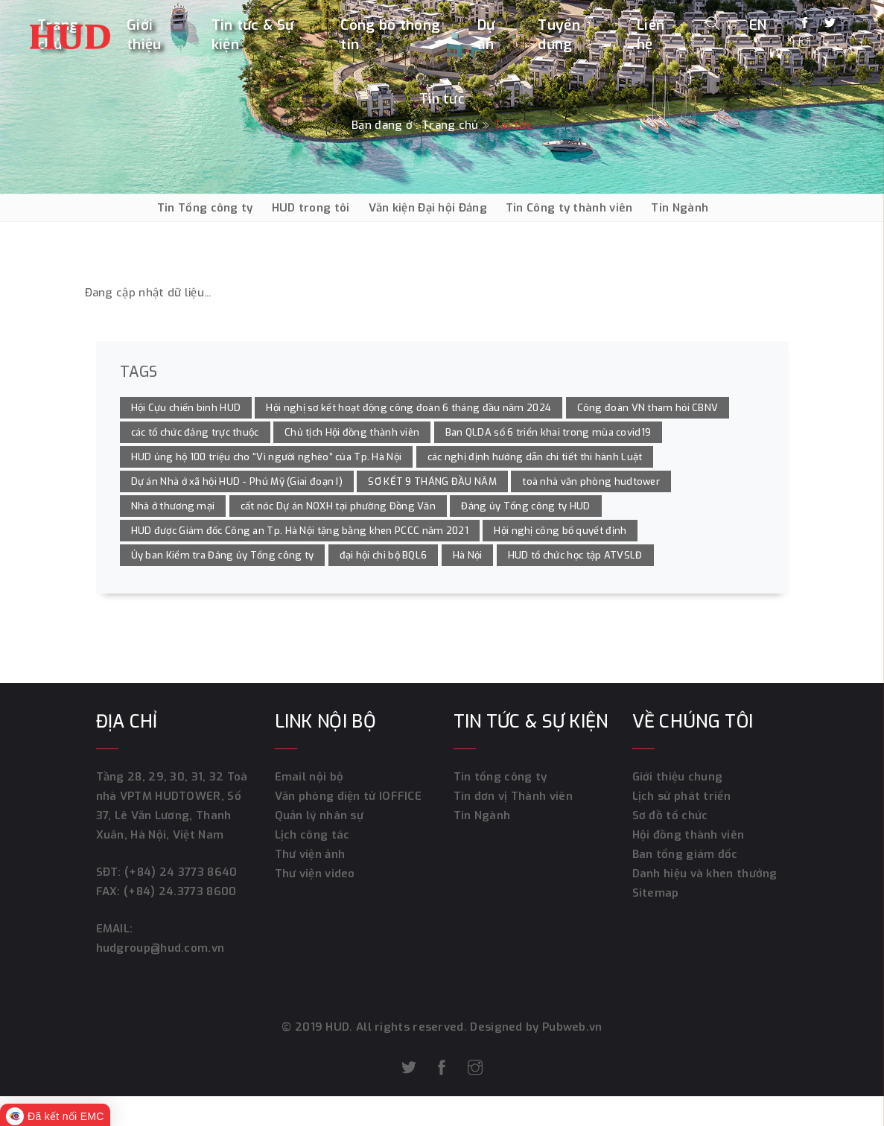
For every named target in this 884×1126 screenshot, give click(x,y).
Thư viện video (315, 873)
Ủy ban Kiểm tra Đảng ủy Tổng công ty (222, 555)
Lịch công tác (312, 834)
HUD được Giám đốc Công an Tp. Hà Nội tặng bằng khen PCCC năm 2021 (300, 530)
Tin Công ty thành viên (569, 207)
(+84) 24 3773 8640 (180, 872)
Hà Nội (468, 555)
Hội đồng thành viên (688, 834)
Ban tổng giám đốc (685, 854)
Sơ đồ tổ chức (670, 815)
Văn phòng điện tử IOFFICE (348, 796)
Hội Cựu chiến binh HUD (186, 407)
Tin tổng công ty (500, 776)
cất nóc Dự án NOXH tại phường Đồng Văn (338, 506)
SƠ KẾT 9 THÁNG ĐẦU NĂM (432, 481)
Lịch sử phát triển (681, 796)
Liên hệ (650, 35)
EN (758, 25)
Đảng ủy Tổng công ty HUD (525, 506)
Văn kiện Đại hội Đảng (428, 207)
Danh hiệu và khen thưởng (705, 873)
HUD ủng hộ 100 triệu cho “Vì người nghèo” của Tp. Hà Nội (266, 457)
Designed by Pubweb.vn (534, 1027)
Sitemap (655, 892)
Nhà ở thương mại (173, 506)
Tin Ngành (679, 207)
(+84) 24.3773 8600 (180, 891)
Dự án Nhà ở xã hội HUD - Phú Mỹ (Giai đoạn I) (237, 481)
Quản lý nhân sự (319, 815)
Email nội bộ (309, 776)
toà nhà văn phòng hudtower (591, 481)
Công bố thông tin (390, 35)
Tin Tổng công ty (205, 207)
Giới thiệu (144, 35)
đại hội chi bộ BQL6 (383, 555)
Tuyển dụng (559, 35)
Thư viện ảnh (310, 854)
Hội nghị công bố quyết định (560, 530)
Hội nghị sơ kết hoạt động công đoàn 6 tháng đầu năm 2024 (408, 407)
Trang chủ (450, 125)
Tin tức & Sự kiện (253, 35)
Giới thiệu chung (677, 776)
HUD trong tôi (311, 207)
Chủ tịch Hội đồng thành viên (351, 432)
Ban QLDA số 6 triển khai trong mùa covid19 (548, 432)
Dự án (486, 35)
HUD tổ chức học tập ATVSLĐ (575, 555)
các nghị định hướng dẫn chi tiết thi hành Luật (535, 457)
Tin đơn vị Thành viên (513, 796)
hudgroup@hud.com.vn (160, 948)
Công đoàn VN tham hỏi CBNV (648, 407)
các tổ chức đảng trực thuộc (195, 432)
